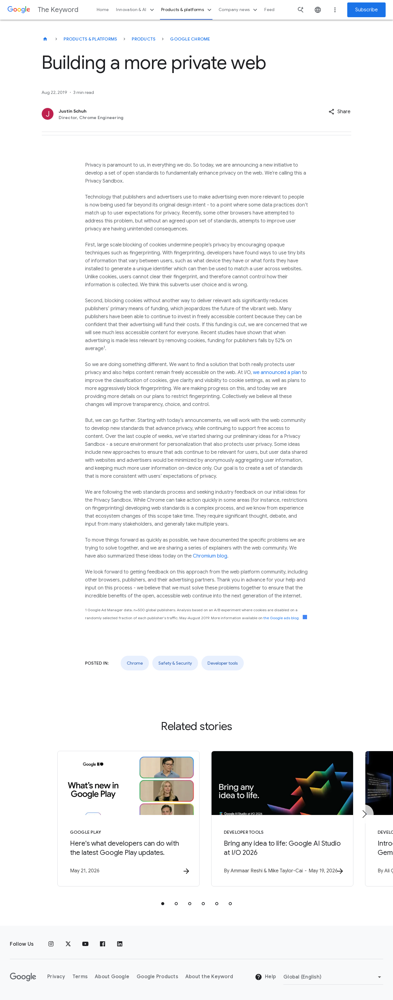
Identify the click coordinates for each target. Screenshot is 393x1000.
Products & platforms (187, 10)
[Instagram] (51, 944)
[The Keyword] (45, 39)
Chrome (135, 663)
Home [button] (103, 9)
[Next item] (364, 814)
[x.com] (68, 944)
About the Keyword (209, 977)
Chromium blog (210, 556)
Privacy (56, 977)
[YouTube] (85, 944)
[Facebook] (102, 944)
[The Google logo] (23, 977)
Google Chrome (190, 39)
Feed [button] (269, 9)
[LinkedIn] (119, 944)
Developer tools (223, 663)
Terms (80, 977)
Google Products (157, 977)
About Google (112, 977)
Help (265, 977)
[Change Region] (333, 977)
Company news (239, 10)
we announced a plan (277, 372)
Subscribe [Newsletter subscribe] (366, 10)
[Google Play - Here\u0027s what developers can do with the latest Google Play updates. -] (116, 818)
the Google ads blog (281, 618)
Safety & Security (175, 663)
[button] (339, 111)
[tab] (162, 903)
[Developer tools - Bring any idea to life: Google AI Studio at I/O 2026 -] (277, 818)
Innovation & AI (135, 10)
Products (143, 39)
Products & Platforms (90, 39)
